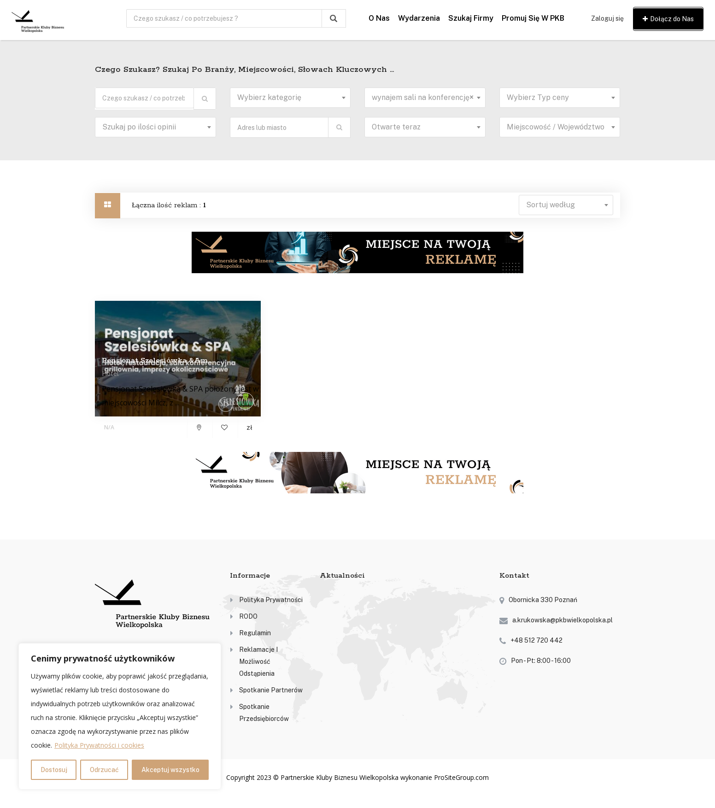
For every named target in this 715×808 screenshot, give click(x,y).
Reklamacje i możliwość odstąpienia (258, 661)
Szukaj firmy (470, 18)
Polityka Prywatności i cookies (99, 745)
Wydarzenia (419, 18)
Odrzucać (104, 769)
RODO (248, 616)
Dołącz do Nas (668, 19)
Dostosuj (54, 769)
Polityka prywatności (271, 599)
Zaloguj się (607, 18)
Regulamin (255, 633)
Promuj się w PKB (533, 18)
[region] (119, 716)
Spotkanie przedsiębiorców (264, 712)
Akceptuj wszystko (170, 769)
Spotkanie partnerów (271, 690)
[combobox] (290, 98)
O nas (379, 18)
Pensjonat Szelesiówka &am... (157, 360)
